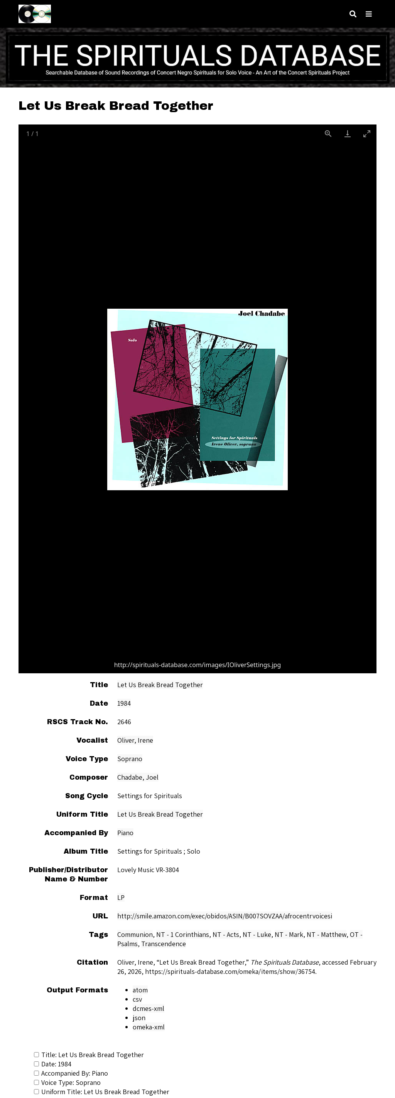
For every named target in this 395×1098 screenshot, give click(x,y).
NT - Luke (257, 934)
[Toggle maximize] (366, 133)
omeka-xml (149, 1026)
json (139, 1017)
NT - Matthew (326, 934)
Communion (135, 934)
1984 (124, 703)
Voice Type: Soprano (67, 1082)
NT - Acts (226, 934)
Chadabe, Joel (138, 777)
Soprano (129, 758)
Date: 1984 (52, 1063)
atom (140, 989)
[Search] (353, 14)
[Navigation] (368, 14)
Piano (125, 832)
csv (137, 999)
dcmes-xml (148, 1008)
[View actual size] (328, 133)
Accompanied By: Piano (71, 1073)
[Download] (347, 133)
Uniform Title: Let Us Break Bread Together (101, 1091)
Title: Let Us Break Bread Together (89, 1054)
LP (121, 897)
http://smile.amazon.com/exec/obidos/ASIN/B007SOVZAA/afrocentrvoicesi (224, 915)
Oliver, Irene (135, 740)
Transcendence (163, 943)
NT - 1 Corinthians (182, 934)
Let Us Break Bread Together (160, 684)
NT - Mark (289, 934)
